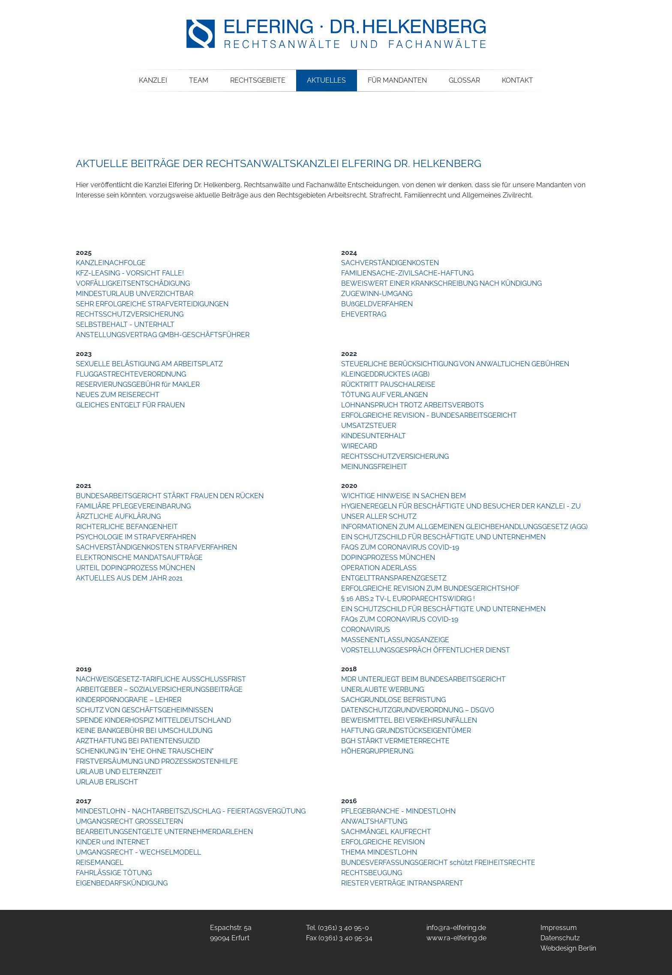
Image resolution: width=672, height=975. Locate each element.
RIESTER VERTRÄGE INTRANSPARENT (402, 883)
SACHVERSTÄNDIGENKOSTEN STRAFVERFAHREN (156, 547)
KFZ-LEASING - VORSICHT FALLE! (130, 273)
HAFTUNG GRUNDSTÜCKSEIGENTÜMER (406, 731)
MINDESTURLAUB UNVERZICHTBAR (134, 294)
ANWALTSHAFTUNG (374, 821)
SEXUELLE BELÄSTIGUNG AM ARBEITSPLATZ (149, 364)
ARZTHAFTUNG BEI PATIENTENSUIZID (138, 741)
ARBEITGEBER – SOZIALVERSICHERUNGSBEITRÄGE (159, 689)
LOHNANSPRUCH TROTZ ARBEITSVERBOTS (412, 405)
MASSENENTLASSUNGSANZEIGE (395, 640)
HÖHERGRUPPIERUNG (377, 751)
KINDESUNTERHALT (373, 436)
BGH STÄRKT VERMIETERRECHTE (395, 741)
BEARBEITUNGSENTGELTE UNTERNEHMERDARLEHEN (164, 832)
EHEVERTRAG (363, 314)
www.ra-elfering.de (456, 938)
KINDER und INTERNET (113, 842)
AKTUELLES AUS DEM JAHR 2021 (129, 578)
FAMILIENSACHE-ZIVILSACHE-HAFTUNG (407, 273)
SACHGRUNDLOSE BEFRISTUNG (393, 700)
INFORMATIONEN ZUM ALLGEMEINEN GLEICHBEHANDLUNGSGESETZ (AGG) (464, 527)
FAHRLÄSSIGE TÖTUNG (114, 873)
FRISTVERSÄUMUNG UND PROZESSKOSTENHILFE (157, 761)
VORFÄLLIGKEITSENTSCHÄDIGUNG (133, 283)
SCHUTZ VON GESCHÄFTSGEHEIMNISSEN (144, 710)
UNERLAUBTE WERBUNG (382, 689)
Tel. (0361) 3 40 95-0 (337, 928)
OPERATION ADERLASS (379, 568)
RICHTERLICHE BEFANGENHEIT (127, 527)
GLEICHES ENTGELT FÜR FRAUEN (130, 405)
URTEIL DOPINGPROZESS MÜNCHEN (135, 568)
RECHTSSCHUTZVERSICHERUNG (129, 314)
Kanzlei (153, 80)
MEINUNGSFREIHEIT (374, 467)
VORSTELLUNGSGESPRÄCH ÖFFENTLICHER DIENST (425, 650)
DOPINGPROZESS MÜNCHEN (388, 557)
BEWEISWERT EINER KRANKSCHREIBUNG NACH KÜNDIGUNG (441, 283)
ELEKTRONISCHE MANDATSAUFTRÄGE (139, 557)
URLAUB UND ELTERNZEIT (119, 772)
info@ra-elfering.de (456, 928)
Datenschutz (560, 938)
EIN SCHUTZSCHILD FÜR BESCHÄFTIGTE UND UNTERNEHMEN (443, 537)
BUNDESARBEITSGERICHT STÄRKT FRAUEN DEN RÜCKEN (170, 496)
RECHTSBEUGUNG (371, 873)
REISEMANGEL (99, 862)
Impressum (558, 928)
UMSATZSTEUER (368, 426)
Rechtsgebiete (257, 80)
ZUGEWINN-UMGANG (376, 294)
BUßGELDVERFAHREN (377, 304)
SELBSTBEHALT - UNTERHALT (125, 324)
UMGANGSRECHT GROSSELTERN (129, 821)
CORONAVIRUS (365, 629)
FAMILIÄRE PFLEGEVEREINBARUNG (133, 506)
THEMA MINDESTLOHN (379, 852)
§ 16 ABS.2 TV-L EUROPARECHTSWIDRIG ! (408, 599)
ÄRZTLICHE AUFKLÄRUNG (118, 516)
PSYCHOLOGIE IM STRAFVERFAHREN (136, 537)
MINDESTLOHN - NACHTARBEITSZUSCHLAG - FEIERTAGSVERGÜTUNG (191, 811)
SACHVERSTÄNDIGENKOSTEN (390, 263)
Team (198, 80)
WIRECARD (359, 446)
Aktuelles (326, 80)
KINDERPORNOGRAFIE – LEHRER (128, 700)
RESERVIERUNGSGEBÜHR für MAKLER (138, 384)
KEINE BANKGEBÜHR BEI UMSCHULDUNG (144, 731)
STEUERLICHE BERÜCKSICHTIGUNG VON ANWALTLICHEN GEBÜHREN (455, 364)
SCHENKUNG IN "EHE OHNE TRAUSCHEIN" (145, 751)
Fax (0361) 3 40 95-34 (339, 938)
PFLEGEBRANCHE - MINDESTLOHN (398, 811)
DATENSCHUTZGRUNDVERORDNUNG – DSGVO (417, 710)
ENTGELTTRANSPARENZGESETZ (394, 578)
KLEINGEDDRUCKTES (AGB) (385, 374)
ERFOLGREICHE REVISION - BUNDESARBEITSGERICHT (429, 415)
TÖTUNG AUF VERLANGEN (384, 395)
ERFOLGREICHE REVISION (383, 842)
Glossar (464, 80)
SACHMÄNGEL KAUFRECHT (386, 832)
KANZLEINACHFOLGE (111, 263)
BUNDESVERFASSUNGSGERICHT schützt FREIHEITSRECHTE (438, 862)
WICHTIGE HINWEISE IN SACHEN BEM (403, 496)
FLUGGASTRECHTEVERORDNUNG (131, 374)
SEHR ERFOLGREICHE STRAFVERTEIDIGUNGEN (152, 304)
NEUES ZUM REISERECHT (117, 395)
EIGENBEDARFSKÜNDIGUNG (122, 883)
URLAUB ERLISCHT (107, 782)
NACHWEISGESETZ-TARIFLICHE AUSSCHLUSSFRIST (161, 679)
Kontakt (517, 80)
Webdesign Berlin (568, 948)
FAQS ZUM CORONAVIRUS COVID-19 (400, 547)
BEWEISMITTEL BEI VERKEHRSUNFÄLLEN (409, 720)
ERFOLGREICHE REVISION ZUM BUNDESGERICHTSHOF (430, 588)
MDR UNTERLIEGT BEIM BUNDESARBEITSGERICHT (423, 679)
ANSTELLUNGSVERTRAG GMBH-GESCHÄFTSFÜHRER (162, 335)
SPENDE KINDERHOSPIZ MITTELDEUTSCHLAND (153, 720)
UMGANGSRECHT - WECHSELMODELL (138, 852)
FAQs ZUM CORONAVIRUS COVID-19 (399, 619)
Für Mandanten (397, 80)
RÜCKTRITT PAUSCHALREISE (388, 384)
